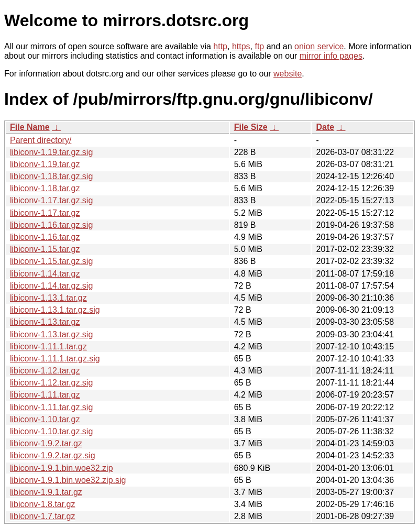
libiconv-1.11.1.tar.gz (48, 346)
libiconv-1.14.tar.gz (45, 273)
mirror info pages (331, 55)
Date (325, 127)
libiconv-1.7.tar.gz (42, 516)
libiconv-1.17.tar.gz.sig (51, 200)
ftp (259, 46)
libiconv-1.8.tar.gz (42, 504)
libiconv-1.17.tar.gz (45, 212)
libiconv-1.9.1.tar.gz (46, 492)
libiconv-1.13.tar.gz (45, 321)
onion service (319, 46)
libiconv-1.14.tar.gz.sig (51, 285)
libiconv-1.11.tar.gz (45, 394)
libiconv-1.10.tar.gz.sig (51, 431)
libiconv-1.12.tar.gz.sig (51, 382)
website (287, 73)
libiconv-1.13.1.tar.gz (48, 297)
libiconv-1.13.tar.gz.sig (51, 334)
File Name (30, 127)
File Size (251, 127)
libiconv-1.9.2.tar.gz (46, 443)
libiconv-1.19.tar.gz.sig (51, 152)
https (241, 46)
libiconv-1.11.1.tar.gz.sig (55, 358)
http (220, 46)
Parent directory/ (40, 140)
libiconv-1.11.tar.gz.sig (51, 407)
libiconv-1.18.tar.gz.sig (51, 176)
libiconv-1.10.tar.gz (45, 419)
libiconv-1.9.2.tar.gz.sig (52, 455)
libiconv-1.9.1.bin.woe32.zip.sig (68, 480)
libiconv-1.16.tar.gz (45, 237)
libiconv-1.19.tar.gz (45, 164)
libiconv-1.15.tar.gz (45, 249)
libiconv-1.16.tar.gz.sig (51, 225)
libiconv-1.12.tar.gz (45, 370)
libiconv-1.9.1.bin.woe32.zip (61, 468)
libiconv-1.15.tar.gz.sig (51, 261)
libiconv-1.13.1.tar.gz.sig (55, 309)
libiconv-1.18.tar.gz (45, 188)
